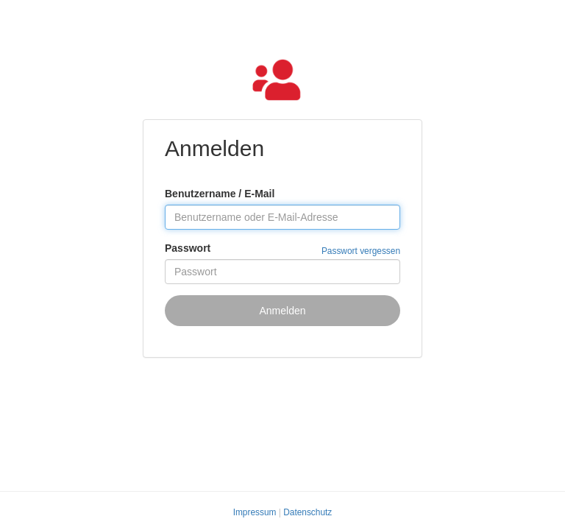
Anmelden (282, 311)
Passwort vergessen (360, 251)
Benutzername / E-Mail (219, 193)
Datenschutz (307, 512)
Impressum (255, 512)
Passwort (187, 248)
